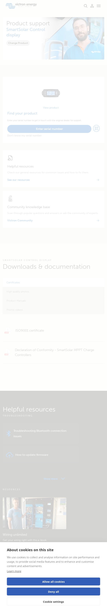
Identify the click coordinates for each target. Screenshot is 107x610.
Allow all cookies (53, 581)
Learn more (14, 571)
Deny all (53, 591)
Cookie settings (53, 601)
